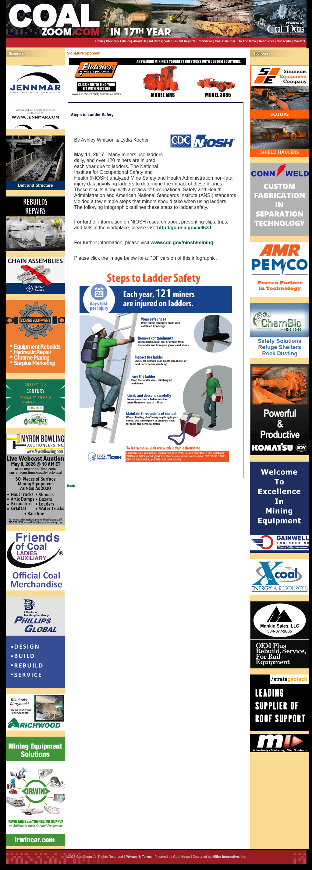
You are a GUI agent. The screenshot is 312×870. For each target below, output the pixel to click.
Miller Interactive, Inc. (229, 856)
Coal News (181, 856)
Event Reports (185, 41)
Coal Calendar (225, 41)
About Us (140, 41)
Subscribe (284, 41)
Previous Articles (118, 41)
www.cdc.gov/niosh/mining (182, 242)
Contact (299, 41)
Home (99, 41)
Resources (267, 41)
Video (168, 41)
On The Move (247, 41)
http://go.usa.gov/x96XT (184, 227)
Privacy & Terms (139, 856)
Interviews (205, 41)
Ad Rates (155, 41)
